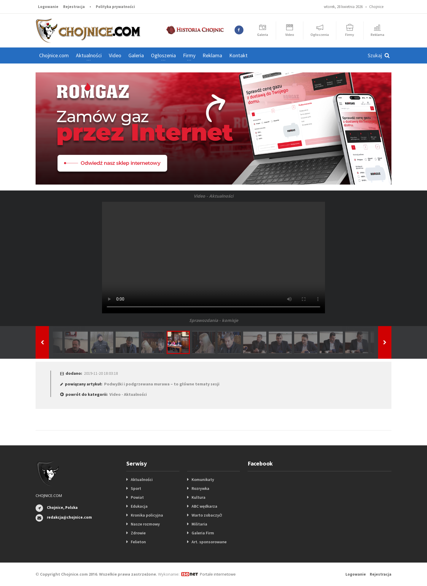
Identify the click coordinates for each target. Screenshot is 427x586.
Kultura (198, 497)
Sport (136, 488)
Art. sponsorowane (209, 541)
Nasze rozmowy (145, 524)
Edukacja (139, 506)
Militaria (199, 524)
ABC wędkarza (204, 506)
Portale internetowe (218, 574)
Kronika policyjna (147, 515)
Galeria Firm (203, 533)
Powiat (137, 497)
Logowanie (48, 6)
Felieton (138, 541)
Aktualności (142, 479)
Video (115, 55)
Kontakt (238, 55)
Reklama (212, 55)
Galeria (136, 55)
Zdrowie (138, 533)
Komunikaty (203, 479)
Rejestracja (74, 6)
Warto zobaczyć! (207, 515)
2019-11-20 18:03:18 (101, 373)
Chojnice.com (54, 55)
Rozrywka (200, 488)
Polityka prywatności (115, 6)
